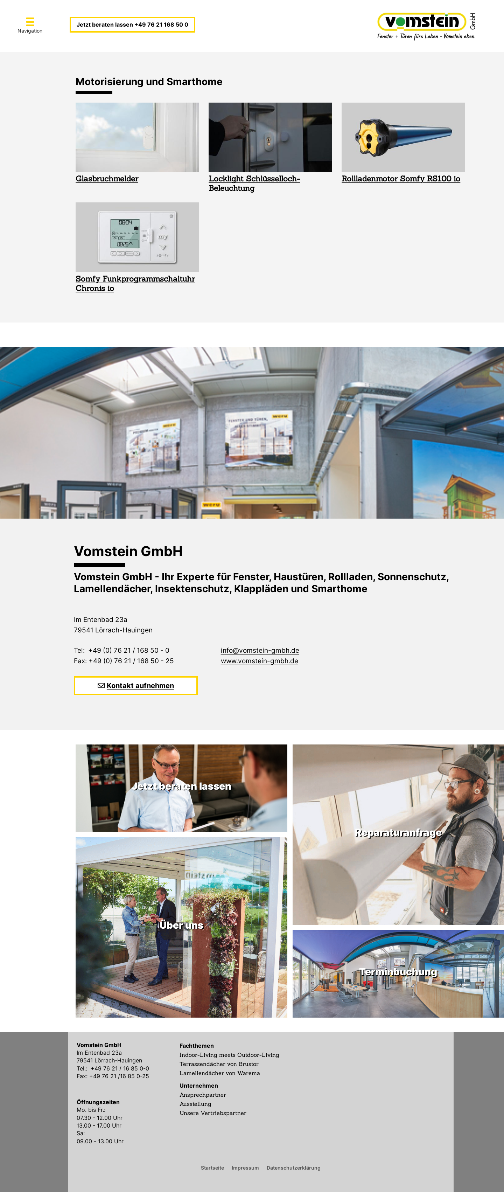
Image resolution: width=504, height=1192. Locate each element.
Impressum (245, 1167)
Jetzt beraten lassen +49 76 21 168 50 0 (132, 24)
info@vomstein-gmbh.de (260, 650)
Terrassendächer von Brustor (219, 1063)
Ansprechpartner (203, 1094)
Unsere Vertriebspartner (213, 1112)
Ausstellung (195, 1103)
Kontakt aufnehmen (140, 685)
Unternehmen (199, 1085)
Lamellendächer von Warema (220, 1072)
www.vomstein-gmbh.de (259, 661)
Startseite (212, 1167)
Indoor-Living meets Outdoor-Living (229, 1054)
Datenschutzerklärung (294, 1167)
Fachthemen (197, 1045)
